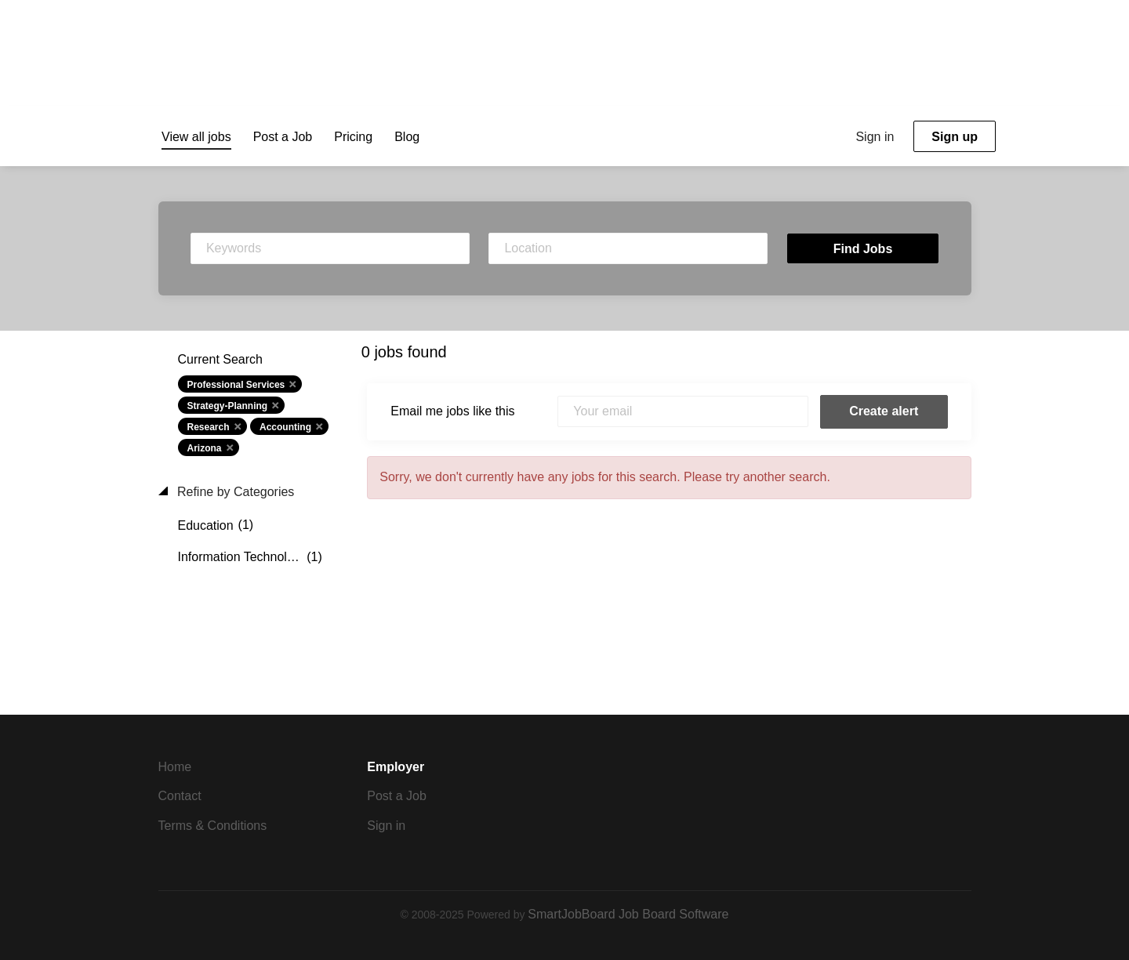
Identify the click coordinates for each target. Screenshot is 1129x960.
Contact (179, 795)
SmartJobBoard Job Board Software (628, 914)
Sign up (954, 136)
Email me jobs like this (452, 411)
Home (175, 766)
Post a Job (397, 795)
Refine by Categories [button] (234, 491)
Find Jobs (863, 248)
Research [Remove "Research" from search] (208, 427)
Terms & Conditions (212, 825)
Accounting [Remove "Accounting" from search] (285, 427)
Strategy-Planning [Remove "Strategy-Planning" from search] (227, 405)
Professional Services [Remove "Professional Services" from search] (236, 384)
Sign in (874, 136)
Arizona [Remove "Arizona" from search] (204, 448)
